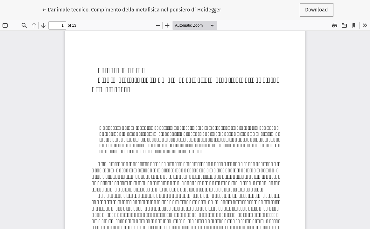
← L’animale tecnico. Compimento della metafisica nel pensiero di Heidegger (131, 9)
